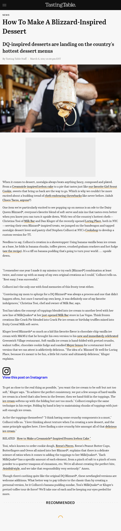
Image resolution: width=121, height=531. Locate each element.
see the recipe (12, 251)
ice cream (9, 401)
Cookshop (91, 230)
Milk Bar (29, 221)
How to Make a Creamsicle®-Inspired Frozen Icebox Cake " (54, 438)
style (11, 468)
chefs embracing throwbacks (63, 195)
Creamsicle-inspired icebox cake (32, 186)
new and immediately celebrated (97, 336)
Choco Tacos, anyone (16, 200)
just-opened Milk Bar (55, 315)
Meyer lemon (74, 345)
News (6, 15)
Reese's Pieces (64, 446)
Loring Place (93, 221)
